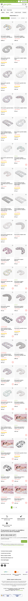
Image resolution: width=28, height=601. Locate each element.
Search (26, 7)
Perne (7, 12)
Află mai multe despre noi (7, 557)
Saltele (3, 12)
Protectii (24, 12)
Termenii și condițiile (7, 545)
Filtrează (6, 18)
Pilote (12, 12)
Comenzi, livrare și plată (6, 551)
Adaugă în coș (26, 165)
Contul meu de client (6, 553)
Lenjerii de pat (18, 12)
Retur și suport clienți (6, 555)
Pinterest (5, 565)
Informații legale (5, 560)
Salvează (12, 22)
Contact (19, 1)
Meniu (2, 4)
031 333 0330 (24, 1)
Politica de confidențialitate (18, 545)
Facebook (2, 565)
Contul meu (20, 4)
